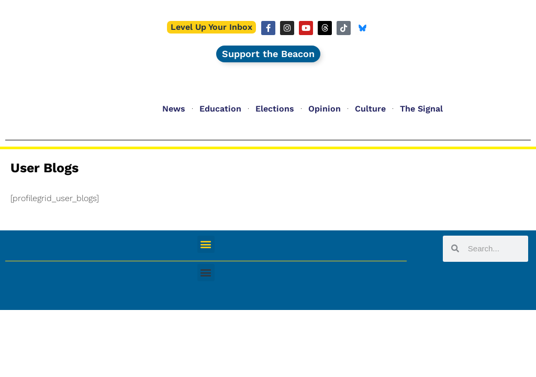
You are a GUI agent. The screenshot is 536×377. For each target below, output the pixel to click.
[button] (206, 244)
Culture (370, 109)
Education (220, 109)
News (173, 109)
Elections (274, 109)
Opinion (324, 109)
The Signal (421, 109)
